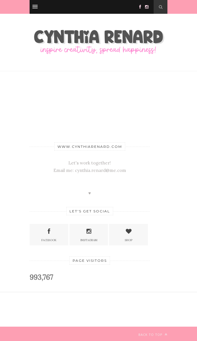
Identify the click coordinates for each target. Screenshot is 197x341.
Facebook (49, 234)
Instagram (88, 234)
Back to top (152, 334)
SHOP (128, 234)
